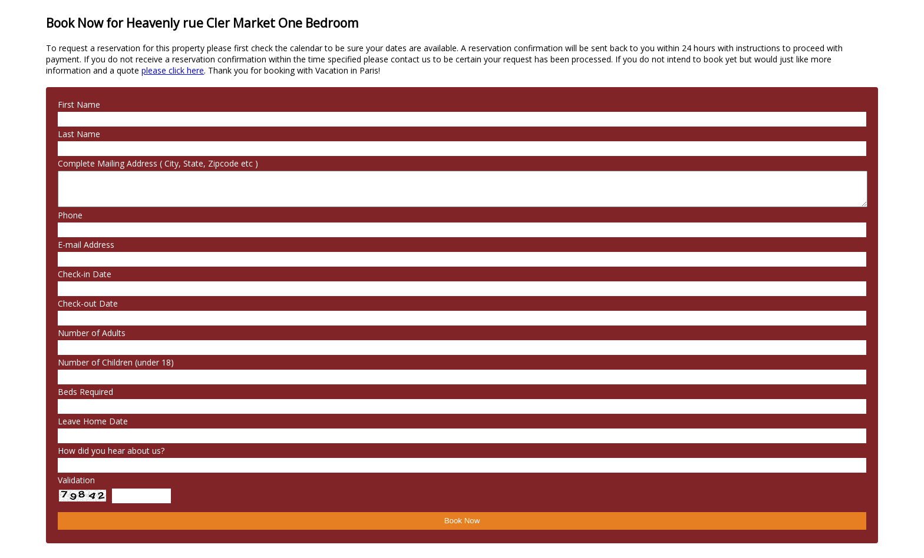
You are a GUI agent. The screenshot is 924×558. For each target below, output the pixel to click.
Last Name (79, 134)
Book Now (462, 520)
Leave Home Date (93, 421)
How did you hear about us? (111, 450)
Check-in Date (84, 274)
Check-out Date (88, 303)
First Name (79, 104)
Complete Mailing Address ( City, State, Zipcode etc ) (158, 163)
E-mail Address (86, 244)
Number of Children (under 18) (116, 362)
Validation (76, 480)
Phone (70, 215)
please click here (172, 70)
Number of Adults (92, 332)
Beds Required (85, 391)
